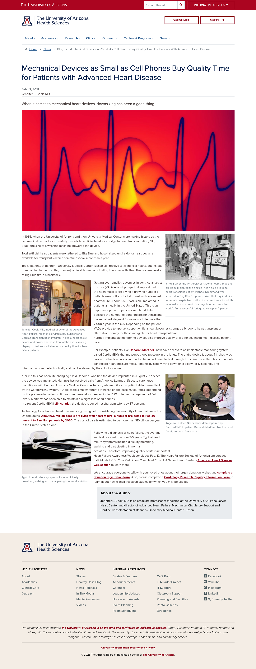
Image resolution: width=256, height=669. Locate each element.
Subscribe (181, 20)
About (29, 38)
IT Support (164, 588)
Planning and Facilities (172, 599)
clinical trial (62, 404)
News (164, 38)
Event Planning (123, 605)
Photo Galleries (167, 605)
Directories (164, 611)
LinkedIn (214, 593)
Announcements (124, 582)
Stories (81, 576)
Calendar (119, 588)
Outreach (108, 38)
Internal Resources (210, 5)
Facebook (214, 576)
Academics (48, 38)
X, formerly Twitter (220, 599)
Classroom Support (169, 593)
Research (71, 38)
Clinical (91, 38)
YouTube (214, 582)
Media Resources (88, 599)
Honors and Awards (126, 599)
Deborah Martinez (142, 350)
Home (33, 49)
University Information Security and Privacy (128, 647)
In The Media (85, 593)
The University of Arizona (158, 654)
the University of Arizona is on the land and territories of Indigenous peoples (114, 628)
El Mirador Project (169, 582)
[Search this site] (161, 5)
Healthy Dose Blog (88, 582)
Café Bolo (163, 576)
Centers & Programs (137, 38)
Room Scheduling (125, 611)
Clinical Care (30, 588)
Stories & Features (125, 576)
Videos (81, 605)
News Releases (86, 588)
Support (217, 20)
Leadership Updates (126, 593)
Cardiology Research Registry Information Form (197, 477)
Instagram (214, 588)
